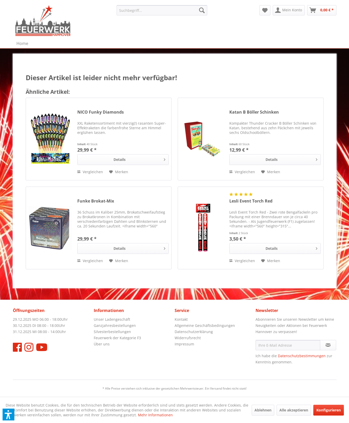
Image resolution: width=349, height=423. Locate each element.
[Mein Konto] (289, 10)
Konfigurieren (328, 410)
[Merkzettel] (264, 10)
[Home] (22, 43)
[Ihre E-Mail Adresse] (288, 345)
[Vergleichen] (90, 172)
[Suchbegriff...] (162, 10)
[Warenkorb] (321, 10)
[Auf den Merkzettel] (118, 172)
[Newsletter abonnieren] (328, 345)
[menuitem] (162, 10)
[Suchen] (201, 10)
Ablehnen (262, 410)
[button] (8, 414)
